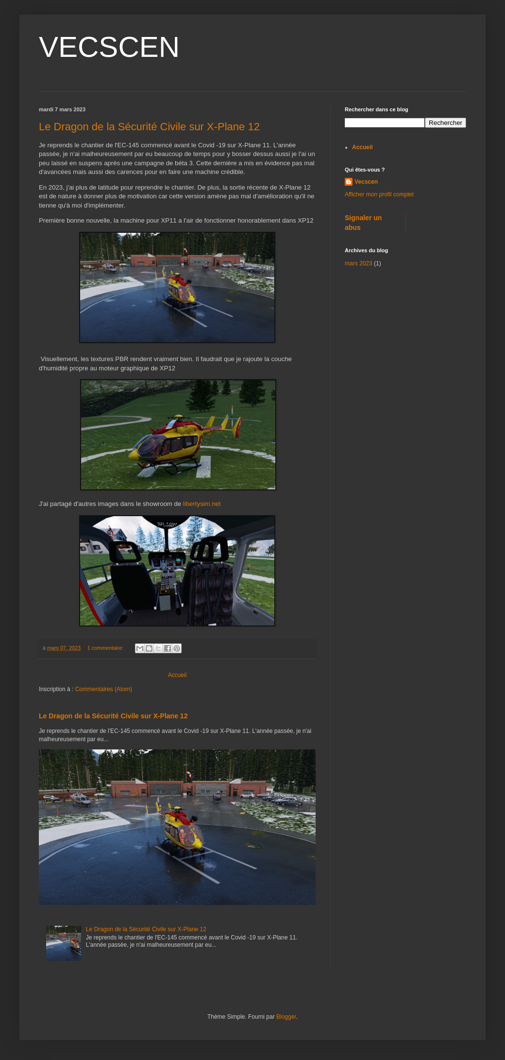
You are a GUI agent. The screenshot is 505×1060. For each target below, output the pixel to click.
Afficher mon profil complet (379, 194)
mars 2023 (358, 263)
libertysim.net (202, 503)
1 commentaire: (106, 648)
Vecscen (366, 181)
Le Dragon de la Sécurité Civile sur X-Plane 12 (149, 127)
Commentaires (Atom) (103, 689)
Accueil (177, 675)
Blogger (286, 1016)
